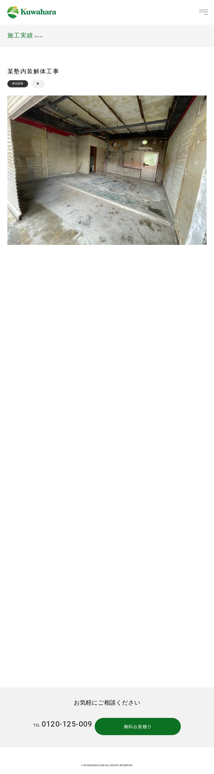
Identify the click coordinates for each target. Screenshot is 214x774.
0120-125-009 (62, 724)
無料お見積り (150, 726)
